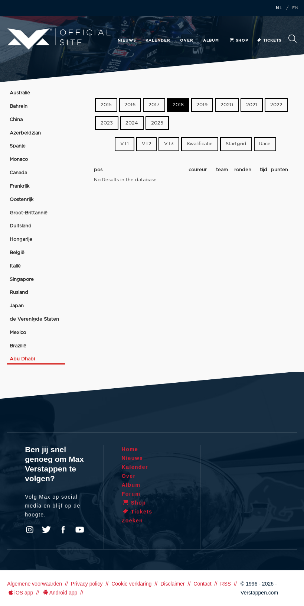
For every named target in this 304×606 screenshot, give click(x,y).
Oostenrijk (21, 199)
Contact (202, 584)
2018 (178, 105)
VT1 (124, 144)
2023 (107, 123)
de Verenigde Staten (34, 319)
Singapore (22, 279)
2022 (276, 105)
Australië (20, 93)
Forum (131, 494)
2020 (226, 105)
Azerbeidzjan (25, 133)
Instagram (30, 530)
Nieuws (127, 40)
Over (186, 40)
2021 (251, 105)
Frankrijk (19, 186)
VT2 (146, 144)
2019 (201, 105)
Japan (17, 306)
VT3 (169, 144)
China (16, 119)
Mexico (18, 332)
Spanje (18, 146)
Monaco (19, 159)
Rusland (19, 292)
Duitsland (21, 226)
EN (295, 8)
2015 (106, 105)
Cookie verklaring (131, 584)
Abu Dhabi (22, 359)
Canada (18, 173)
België (17, 252)
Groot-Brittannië (29, 213)
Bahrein (18, 106)
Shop (238, 40)
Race (265, 144)
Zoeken (292, 39)
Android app (59, 593)
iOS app (20, 593)
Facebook (63, 530)
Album (211, 40)
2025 (157, 123)
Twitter (46, 530)
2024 (131, 123)
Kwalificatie (200, 144)
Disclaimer (172, 584)
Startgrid (236, 144)
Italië (15, 266)
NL (279, 8)
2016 (129, 105)
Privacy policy (87, 584)
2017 (154, 105)
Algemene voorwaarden (34, 584)
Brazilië (18, 346)
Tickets (268, 40)
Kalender (158, 40)
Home (130, 449)
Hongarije (21, 239)
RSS (225, 584)
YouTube (80, 530)
